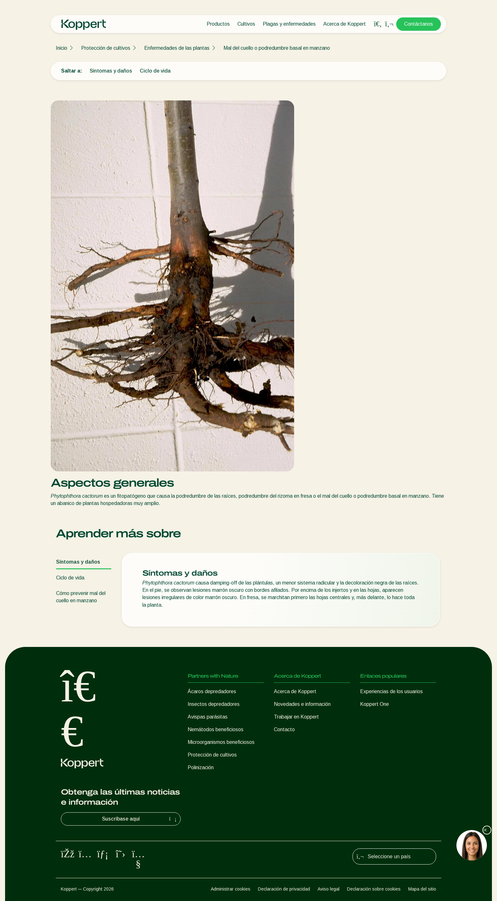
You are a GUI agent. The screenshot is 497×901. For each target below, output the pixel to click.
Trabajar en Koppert (296, 716)
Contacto (284, 729)
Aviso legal (328, 888)
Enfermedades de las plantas (177, 48)
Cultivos (246, 24)
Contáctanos (418, 24)
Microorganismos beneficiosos (221, 742)
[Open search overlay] (377, 24)
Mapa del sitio (422, 888)
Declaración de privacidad (284, 888)
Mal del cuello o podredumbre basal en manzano (276, 48)
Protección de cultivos (105, 48)
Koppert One (374, 704)
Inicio (61, 48)
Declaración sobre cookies (374, 888)
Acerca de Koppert (344, 24)
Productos (218, 24)
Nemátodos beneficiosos (215, 729)
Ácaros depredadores (212, 691)
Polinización (201, 767)
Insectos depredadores (214, 704)
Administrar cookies (230, 888)
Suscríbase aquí (140, 819)
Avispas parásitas (208, 716)
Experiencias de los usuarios (391, 691)
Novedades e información (302, 704)
